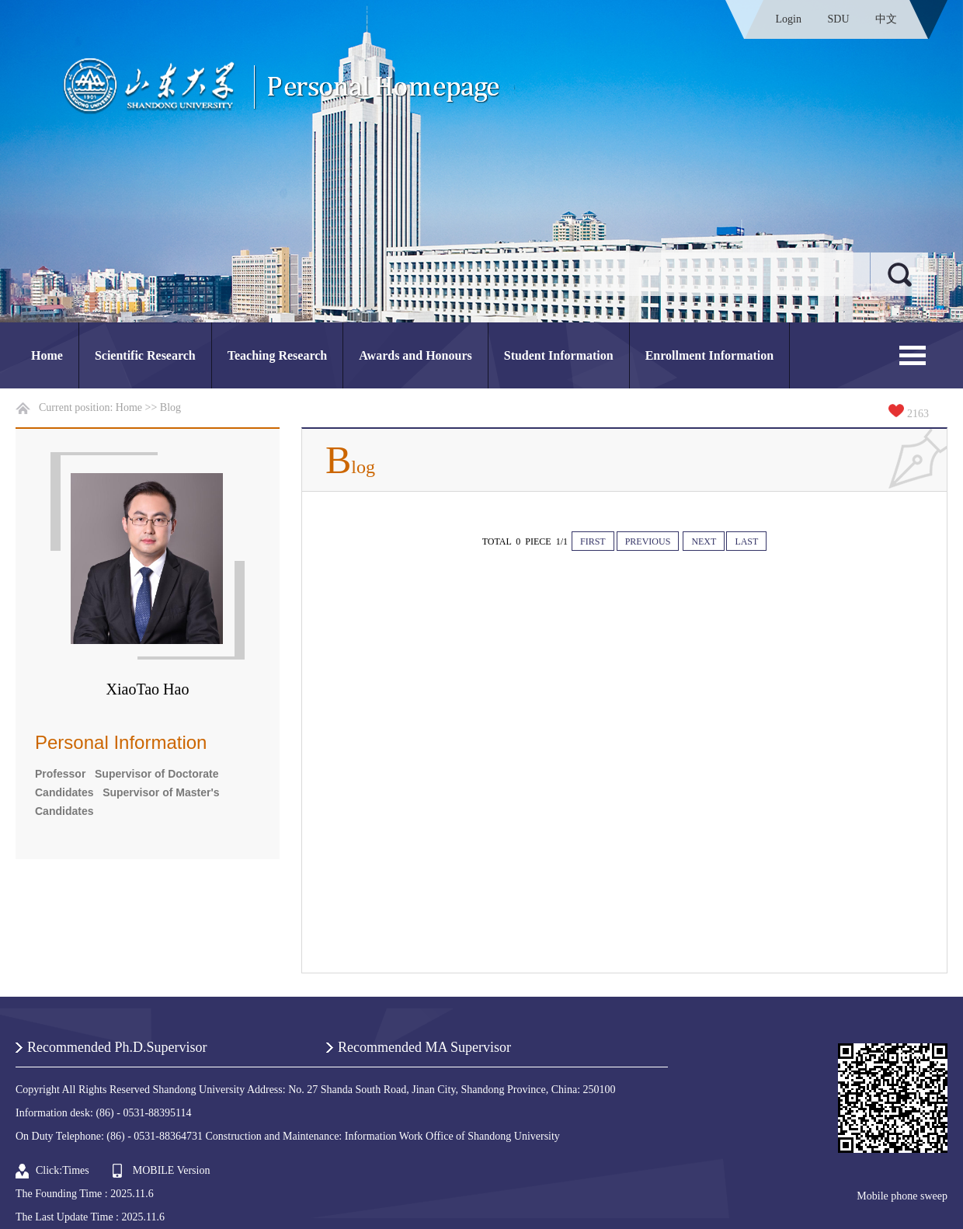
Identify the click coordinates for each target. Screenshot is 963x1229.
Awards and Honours (415, 355)
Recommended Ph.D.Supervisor (117, 1047)
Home (47, 355)
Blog (170, 407)
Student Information (559, 355)
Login (788, 19)
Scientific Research (145, 355)
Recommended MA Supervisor (424, 1047)
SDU (838, 19)
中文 (886, 19)
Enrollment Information (709, 355)
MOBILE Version (171, 1170)
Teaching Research (277, 355)
